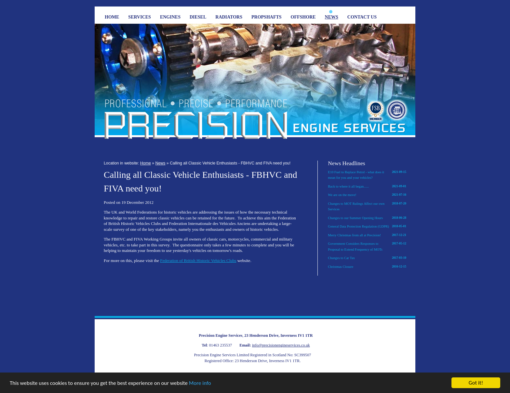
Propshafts (266, 17)
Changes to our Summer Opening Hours (367, 218)
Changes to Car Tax (367, 258)
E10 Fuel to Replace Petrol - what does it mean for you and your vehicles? (367, 174)
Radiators (228, 17)
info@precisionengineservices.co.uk (281, 345)
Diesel (198, 17)
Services (139, 17)
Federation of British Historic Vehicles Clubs (198, 260)
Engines (170, 17)
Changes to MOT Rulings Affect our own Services (367, 206)
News (331, 17)
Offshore (303, 17)
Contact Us (362, 17)
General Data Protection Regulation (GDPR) (367, 226)
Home (112, 17)
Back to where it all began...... (367, 187)
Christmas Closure (367, 267)
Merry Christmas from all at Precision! (367, 235)
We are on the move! (367, 195)
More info (200, 383)
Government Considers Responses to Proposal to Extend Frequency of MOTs (367, 246)
